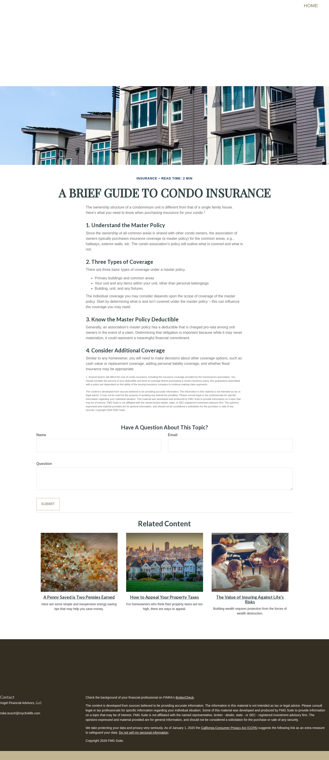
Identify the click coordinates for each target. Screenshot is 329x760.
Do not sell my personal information (143, 732)
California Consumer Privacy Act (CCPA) (229, 728)
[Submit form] (48, 504)
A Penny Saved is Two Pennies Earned (79, 597)
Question (44, 464)
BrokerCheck (185, 697)
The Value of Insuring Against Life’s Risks (250, 599)
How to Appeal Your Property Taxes (164, 597)
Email (173, 435)
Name (41, 435)
